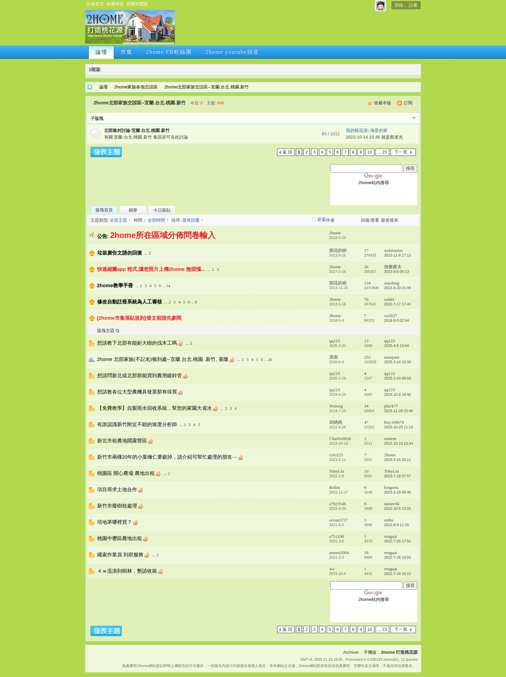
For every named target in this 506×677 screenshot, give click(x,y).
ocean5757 (338, 519)
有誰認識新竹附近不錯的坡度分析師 (137, 424)
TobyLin (336, 471)
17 (366, 250)
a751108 (336, 536)
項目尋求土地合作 (117, 489)
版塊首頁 (104, 209)
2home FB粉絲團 (169, 52)
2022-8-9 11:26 (396, 525)
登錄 (399, 5)
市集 (127, 52)
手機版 (370, 652)
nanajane (392, 357)
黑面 (333, 357)
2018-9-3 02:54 (396, 320)
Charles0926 (340, 438)
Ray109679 (394, 422)
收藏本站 (115, 3)
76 (366, 299)
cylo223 (336, 454)
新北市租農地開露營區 (122, 440)
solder (389, 299)
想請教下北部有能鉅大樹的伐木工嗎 (137, 343)
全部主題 (118, 220)
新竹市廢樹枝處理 (117, 505)
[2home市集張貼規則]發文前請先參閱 (139, 318)
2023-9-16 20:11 (397, 460)
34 (366, 405)
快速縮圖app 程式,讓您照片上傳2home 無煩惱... (151, 269)
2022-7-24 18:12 (397, 574)
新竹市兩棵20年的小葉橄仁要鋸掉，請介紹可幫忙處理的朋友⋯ (167, 457)
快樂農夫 (393, 266)
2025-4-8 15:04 (396, 346)
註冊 (413, 5)
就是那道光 (392, 137)
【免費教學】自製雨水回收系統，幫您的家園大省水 (154, 408)
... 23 (382, 152)
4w (332, 568)
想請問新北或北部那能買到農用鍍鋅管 (139, 375)
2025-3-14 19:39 (397, 362)
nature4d (391, 503)
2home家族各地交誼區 (136, 86)
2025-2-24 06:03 (397, 378)
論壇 (101, 52)
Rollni (334, 487)
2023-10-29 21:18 (398, 427)
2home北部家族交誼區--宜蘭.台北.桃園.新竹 (206, 86)
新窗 (321, 219)
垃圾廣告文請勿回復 (119, 253)
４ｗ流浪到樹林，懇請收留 (127, 571)
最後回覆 (191, 220)
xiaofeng (391, 283)
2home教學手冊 (115, 285)
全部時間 (156, 220)
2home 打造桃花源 (89, 87)
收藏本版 (382, 102)
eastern (390, 438)
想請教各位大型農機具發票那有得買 (137, 392)
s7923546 (337, 503)
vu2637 (390, 315)
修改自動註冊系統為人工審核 (129, 301)
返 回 (287, 152)
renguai (390, 536)
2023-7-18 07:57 (397, 476)
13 (366, 340)
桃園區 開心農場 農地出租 (126, 473)
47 (366, 422)
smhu (389, 519)
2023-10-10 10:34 (398, 443)
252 (367, 357)
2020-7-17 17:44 (397, 304)
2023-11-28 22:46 (398, 411)
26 (366, 266)
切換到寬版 (137, 3)
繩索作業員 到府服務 (120, 554)
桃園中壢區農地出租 (119, 538)
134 (367, 283)
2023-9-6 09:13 (396, 272)
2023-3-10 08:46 (397, 492)
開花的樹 (338, 250)
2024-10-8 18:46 (397, 394)
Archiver (351, 652)
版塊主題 (105, 330)
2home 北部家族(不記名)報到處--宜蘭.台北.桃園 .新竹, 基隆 (163, 359)
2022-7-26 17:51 (397, 541)
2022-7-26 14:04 (397, 557)
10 (369, 152)
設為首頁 (95, 3)
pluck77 (391, 405)
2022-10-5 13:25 (397, 508)
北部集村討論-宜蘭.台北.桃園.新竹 (137, 130)
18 (366, 552)
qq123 (334, 340)
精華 (133, 210)
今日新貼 (162, 210)
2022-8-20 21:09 (397, 288)
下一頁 (400, 152)
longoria (391, 487)
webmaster (393, 250)
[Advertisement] (297, 29)
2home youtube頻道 (232, 52)
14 (168, 285)
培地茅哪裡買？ (114, 522)
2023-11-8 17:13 (397, 255)
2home (335, 232)
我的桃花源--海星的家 (367, 130)
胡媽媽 (335, 422)
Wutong (336, 405)
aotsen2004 (339, 552)
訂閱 (408, 102)
